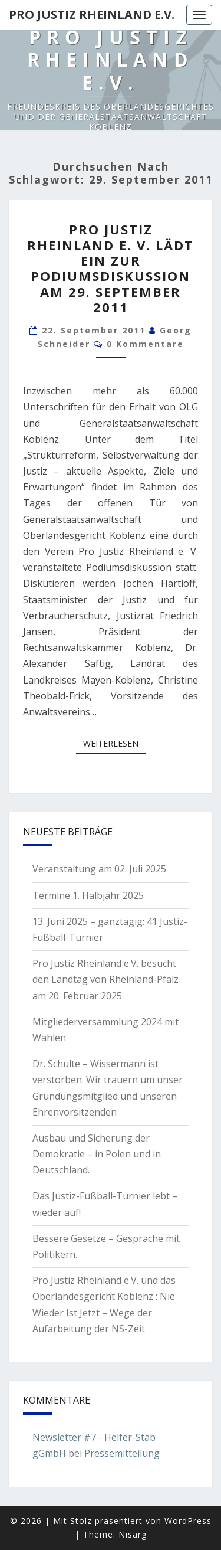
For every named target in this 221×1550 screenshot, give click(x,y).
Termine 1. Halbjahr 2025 (88, 895)
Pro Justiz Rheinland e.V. (91, 14)
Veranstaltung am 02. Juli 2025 (99, 868)
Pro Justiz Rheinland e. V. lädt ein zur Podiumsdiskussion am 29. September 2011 (110, 268)
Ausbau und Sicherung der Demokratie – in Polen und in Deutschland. (96, 1154)
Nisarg (132, 1534)
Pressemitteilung (122, 1453)
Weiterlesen (114, 743)
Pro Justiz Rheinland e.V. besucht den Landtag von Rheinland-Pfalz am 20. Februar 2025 (105, 979)
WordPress (188, 1520)
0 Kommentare (145, 343)
